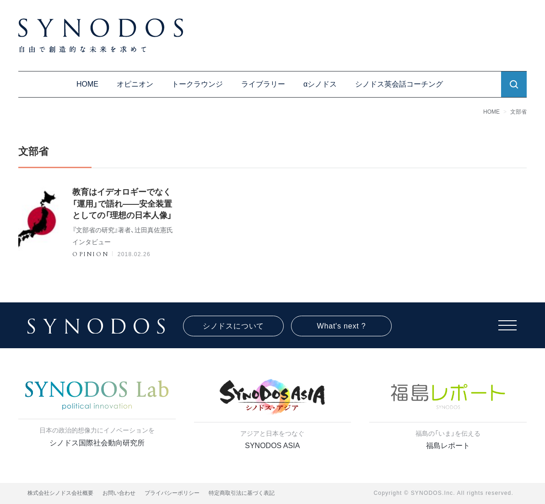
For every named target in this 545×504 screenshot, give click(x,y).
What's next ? (341, 326)
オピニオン (135, 84)
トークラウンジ (197, 84)
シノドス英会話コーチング (399, 84)
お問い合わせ (119, 493)
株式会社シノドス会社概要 (60, 493)
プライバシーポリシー (172, 493)
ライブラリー (263, 84)
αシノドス (320, 84)
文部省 (518, 112)
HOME (87, 84)
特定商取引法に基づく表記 (242, 493)
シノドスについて (233, 326)
